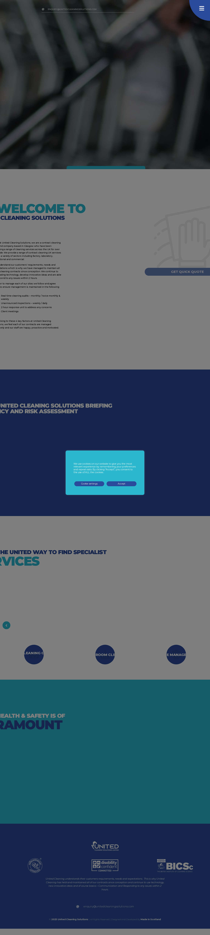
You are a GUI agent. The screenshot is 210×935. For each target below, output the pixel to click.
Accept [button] (121, 483)
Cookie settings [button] (89, 483)
